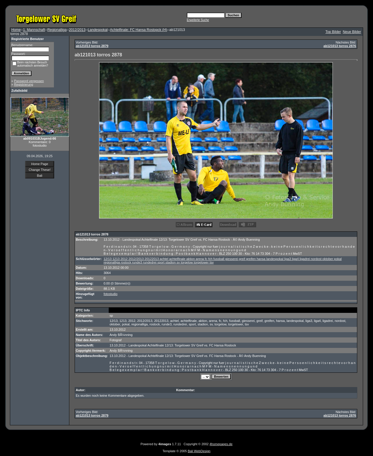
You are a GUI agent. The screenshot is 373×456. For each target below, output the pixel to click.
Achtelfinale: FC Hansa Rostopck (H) (138, 30)
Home (16, 30)
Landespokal (98, 30)
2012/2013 (77, 30)
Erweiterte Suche (198, 20)
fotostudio (110, 294)
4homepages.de (221, 444)
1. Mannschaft (34, 30)
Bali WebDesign (199, 451)
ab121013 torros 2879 (92, 46)
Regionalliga (56, 30)
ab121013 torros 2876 (339, 46)
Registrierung (23, 84)
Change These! (39, 169)
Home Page (39, 164)
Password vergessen (29, 81)
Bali (39, 175)
